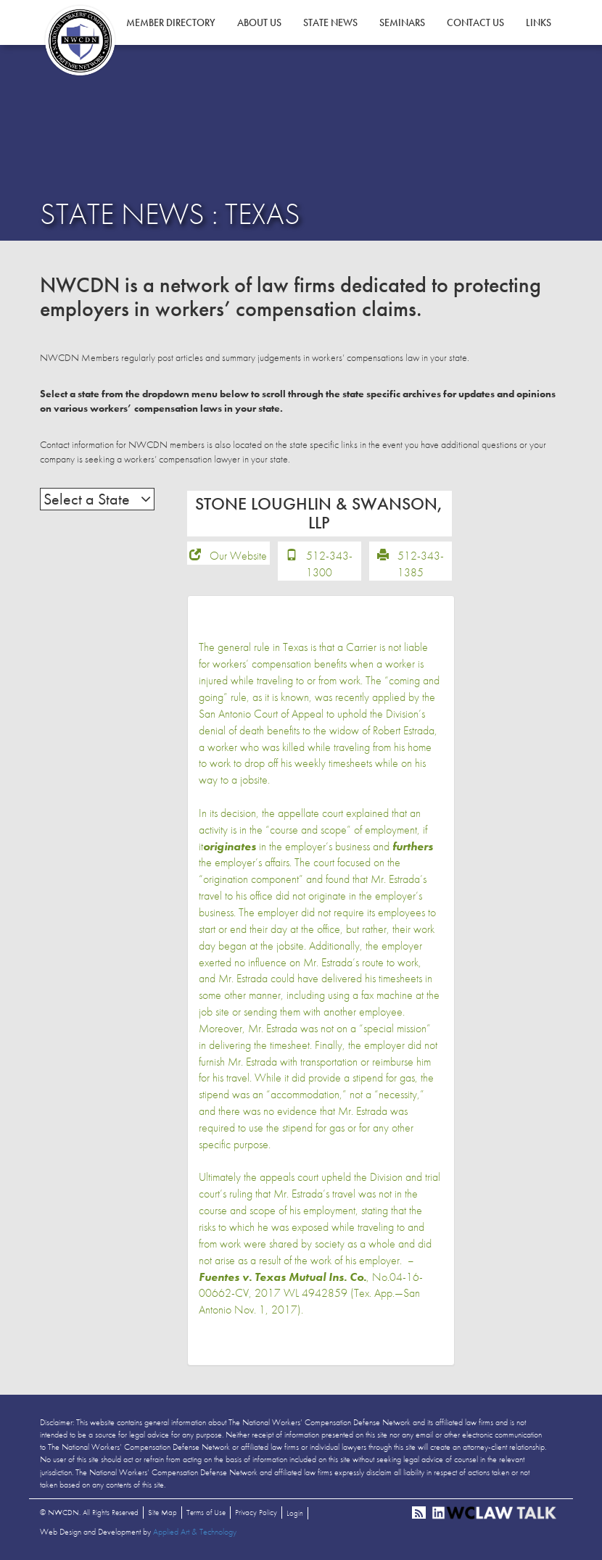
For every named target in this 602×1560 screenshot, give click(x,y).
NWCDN (80, 40)
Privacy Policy (256, 1512)
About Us (259, 22)
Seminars (402, 22)
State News (330, 22)
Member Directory (170, 22)
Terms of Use (206, 1512)
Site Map (162, 1512)
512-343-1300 (329, 564)
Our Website (238, 555)
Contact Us (475, 22)
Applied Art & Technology (194, 1532)
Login (294, 1513)
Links (538, 22)
